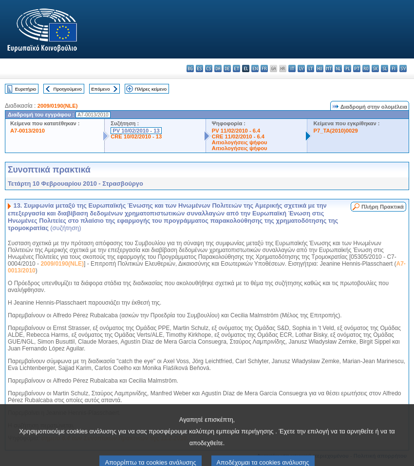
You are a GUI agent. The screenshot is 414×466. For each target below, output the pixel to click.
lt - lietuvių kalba (310, 68)
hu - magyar (319, 68)
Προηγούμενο (67, 89)
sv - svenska (403, 68)
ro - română (366, 68)
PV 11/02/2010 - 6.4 (236, 131)
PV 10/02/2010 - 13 (136, 131)
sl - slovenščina (384, 68)
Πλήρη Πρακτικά (382, 207)
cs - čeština (208, 68)
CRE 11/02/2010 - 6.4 (238, 136)
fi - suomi (393, 68)
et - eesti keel (236, 68)
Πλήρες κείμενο (151, 89)
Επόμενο (100, 89)
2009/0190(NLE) (58, 106)
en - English (255, 68)
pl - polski (347, 68)
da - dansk (218, 68)
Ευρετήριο (25, 89)
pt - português (356, 68)
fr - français (264, 68)
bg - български (190, 68)
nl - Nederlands (338, 68)
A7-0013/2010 (27, 131)
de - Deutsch (227, 68)
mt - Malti (329, 68)
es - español (199, 68)
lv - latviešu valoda (301, 68)
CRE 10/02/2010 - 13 (136, 136)
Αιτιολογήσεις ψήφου (239, 142)
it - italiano (292, 68)
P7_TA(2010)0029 (335, 131)
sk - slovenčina (375, 68)
